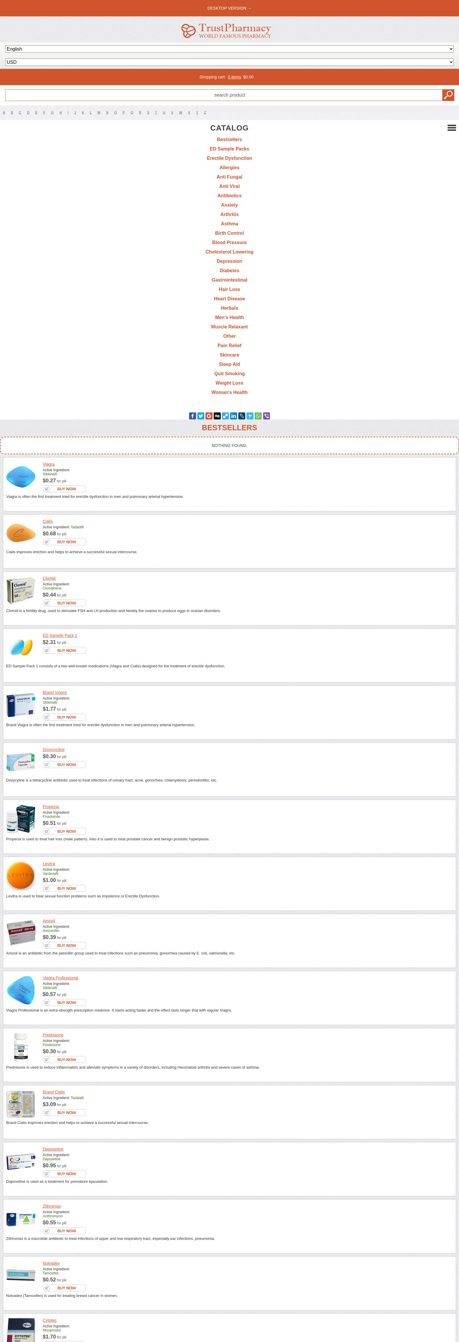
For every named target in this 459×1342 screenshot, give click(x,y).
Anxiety (229, 205)
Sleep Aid (229, 364)
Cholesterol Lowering (229, 251)
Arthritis (229, 214)
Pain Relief (229, 345)
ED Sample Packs (229, 148)
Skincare (229, 354)
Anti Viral (229, 186)
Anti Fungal (229, 176)
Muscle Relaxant (229, 326)
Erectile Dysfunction (229, 158)
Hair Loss (229, 289)
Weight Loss (230, 383)
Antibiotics (229, 195)
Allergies (229, 167)
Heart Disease (229, 298)
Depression (229, 261)
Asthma (229, 223)
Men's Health (229, 317)
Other (229, 336)
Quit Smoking (229, 373)
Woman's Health (229, 392)
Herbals (229, 308)
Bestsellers (229, 139)
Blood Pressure (229, 242)
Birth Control (229, 233)
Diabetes (229, 270)
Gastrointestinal (229, 279)
